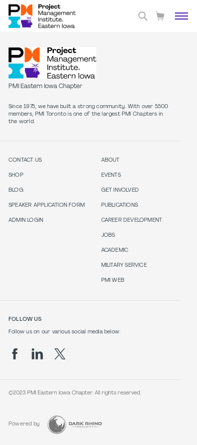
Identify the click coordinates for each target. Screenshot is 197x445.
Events (111, 175)
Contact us (25, 160)
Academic (115, 250)
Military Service (124, 265)
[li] (37, 353)
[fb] (15, 353)
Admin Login (26, 220)
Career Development (131, 220)
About (110, 160)
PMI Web (112, 280)
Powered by (24, 424)
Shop (16, 175)
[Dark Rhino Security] (74, 424)
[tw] (60, 353)
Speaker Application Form (47, 205)
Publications (119, 205)
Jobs (108, 235)
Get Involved (120, 190)
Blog (16, 190)
